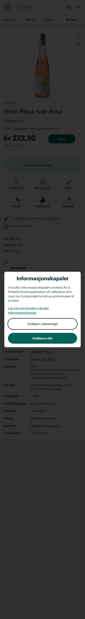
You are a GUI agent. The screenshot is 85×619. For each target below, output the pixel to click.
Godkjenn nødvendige (42, 324)
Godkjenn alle (42, 338)
